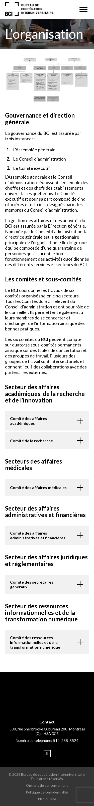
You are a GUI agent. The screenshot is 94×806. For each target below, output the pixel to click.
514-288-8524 (65, 740)
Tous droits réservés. (47, 778)
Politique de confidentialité (47, 792)
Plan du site (47, 799)
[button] (83, 9)
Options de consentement (47, 785)
